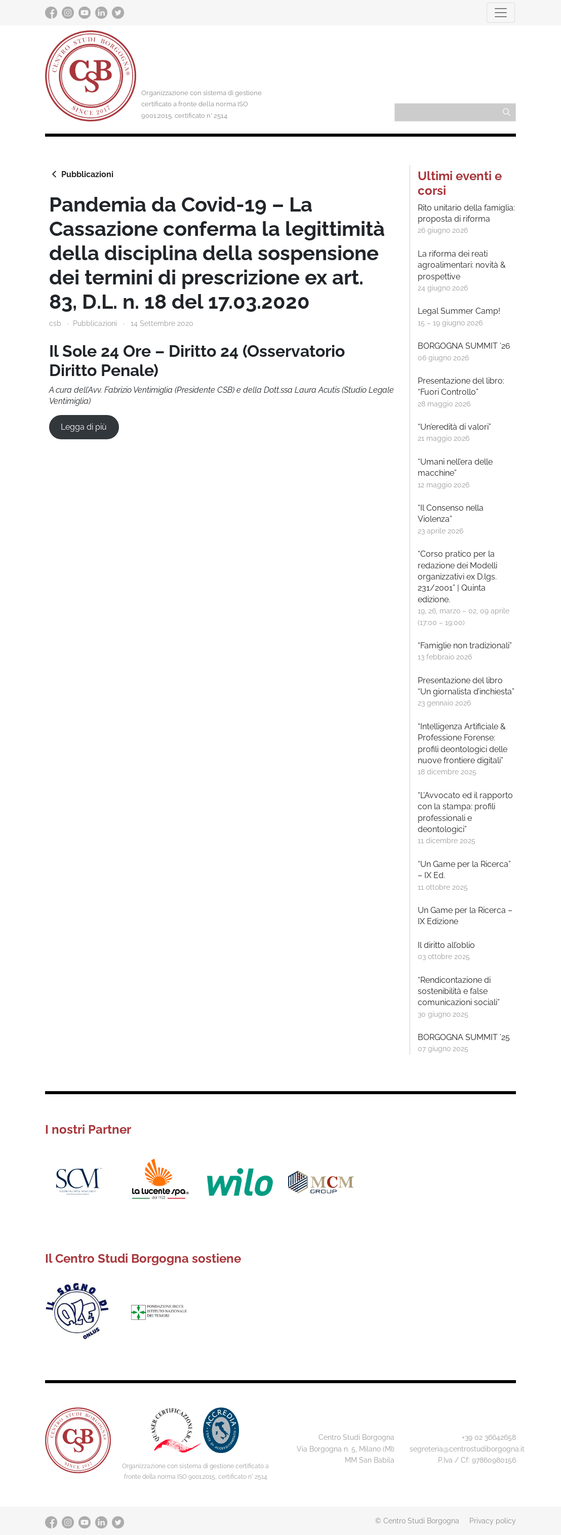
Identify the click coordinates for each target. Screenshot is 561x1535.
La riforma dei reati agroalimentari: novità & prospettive (462, 265)
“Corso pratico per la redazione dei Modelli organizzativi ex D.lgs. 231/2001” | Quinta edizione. (457, 576)
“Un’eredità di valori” (454, 427)
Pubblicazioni (81, 174)
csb (55, 323)
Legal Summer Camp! (459, 311)
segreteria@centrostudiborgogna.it (467, 1448)
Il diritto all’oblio (446, 945)
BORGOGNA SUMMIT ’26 (464, 346)
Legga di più (84, 427)
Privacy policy (492, 1520)
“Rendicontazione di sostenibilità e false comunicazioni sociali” (459, 991)
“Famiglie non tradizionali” (465, 645)
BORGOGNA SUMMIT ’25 (464, 1037)
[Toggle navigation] (501, 13)
